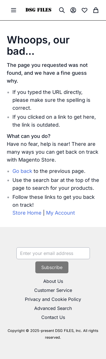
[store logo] (38, 10)
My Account (60, 213)
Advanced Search (53, 308)
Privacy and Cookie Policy (53, 299)
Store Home (27, 213)
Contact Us (53, 317)
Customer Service (53, 290)
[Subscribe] (51, 267)
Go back (22, 171)
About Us (53, 281)
